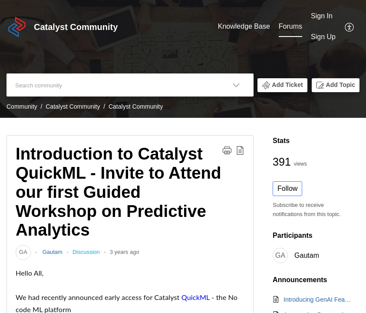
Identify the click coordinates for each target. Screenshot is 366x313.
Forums (290, 26)
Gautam (52, 252)
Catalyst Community (73, 106)
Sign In (322, 16)
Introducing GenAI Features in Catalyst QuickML (317, 299)
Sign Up (323, 36)
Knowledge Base (244, 26)
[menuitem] (323, 26)
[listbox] (236, 85)
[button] (282, 85)
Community (22, 106)
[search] (113, 85)
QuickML (195, 297)
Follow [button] (287, 188)
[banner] (183, 59)
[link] (23, 252)
